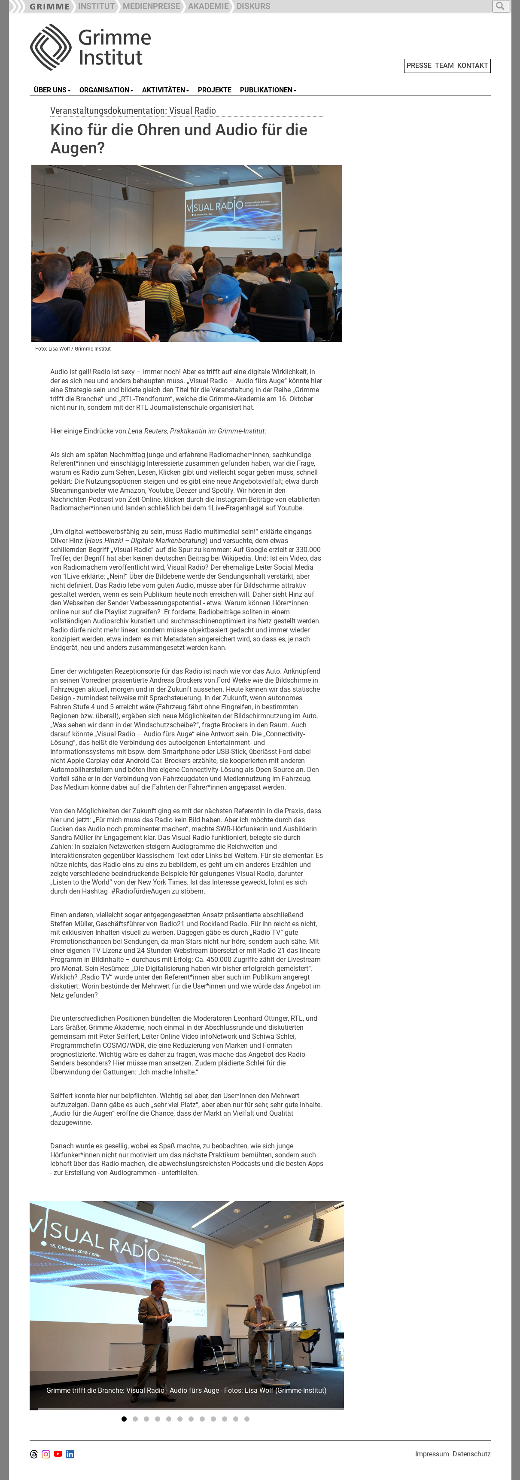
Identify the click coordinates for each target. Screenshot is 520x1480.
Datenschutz (472, 1454)
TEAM (444, 65)
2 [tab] (136, 1420)
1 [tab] (125, 1420)
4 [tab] (159, 1420)
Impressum (432, 1454)
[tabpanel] (187, 1305)
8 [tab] (203, 1420)
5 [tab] (170, 1420)
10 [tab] (226, 1420)
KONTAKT (472, 65)
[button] (147, 5)
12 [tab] (248, 1420)
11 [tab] (237, 1420)
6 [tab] (181, 1420)
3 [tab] (147, 1420)
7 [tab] (192, 1420)
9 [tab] (214, 1420)
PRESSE (419, 65)
